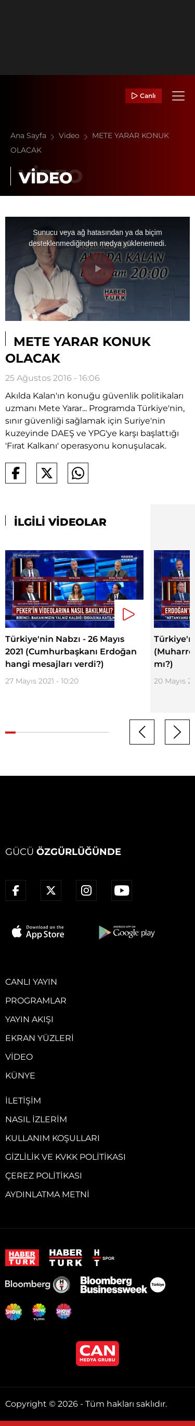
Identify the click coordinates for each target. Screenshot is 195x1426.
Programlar (36, 1001)
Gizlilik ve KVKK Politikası (65, 1157)
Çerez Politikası (43, 1176)
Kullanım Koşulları (52, 1138)
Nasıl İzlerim (36, 1119)
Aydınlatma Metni (47, 1194)
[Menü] (178, 96)
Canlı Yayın (31, 982)
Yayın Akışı (29, 1019)
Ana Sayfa (34, 135)
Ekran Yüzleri (39, 1038)
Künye (20, 1076)
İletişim (23, 1101)
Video (75, 135)
